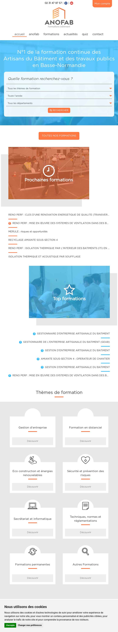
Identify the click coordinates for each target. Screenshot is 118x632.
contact (97, 34)
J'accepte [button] (10, 625)
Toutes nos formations (59, 135)
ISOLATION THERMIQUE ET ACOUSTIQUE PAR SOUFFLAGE (44, 256)
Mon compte (102, 3)
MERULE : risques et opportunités (27, 231)
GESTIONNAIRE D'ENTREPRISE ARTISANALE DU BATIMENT (73, 333)
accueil (20, 34)
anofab (34, 34)
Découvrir (32, 441)
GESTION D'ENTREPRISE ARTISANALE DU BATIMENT (77, 350)
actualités (71, 34)
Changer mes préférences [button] (30, 625)
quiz (85, 34)
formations (51, 34)
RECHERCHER (59, 110)
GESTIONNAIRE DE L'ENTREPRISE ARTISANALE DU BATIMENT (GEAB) (66, 342)
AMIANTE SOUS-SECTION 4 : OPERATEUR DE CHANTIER (75, 359)
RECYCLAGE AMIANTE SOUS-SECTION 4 (33, 240)
